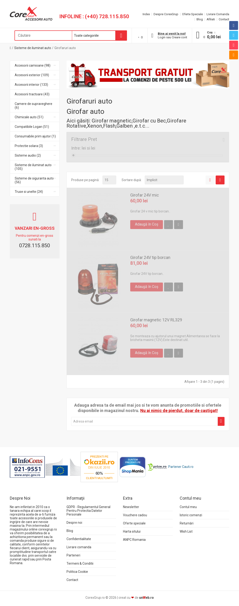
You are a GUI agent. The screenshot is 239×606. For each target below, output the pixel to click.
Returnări (186, 523)
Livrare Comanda (218, 14)
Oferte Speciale (192, 14)
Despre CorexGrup (166, 14)
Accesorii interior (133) (35, 84)
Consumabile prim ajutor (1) (35, 136)
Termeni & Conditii (80, 563)
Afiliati (211, 19)
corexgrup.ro (47, 529)
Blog (200, 19)
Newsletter (131, 507)
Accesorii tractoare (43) (32, 94)
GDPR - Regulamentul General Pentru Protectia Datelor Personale (88, 510)
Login (161, 37)
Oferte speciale (134, 523)
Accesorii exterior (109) (35, 75)
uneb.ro (146, 597)
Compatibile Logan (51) (32, 127)
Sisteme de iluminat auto (32, 48)
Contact (224, 19)
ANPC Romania (134, 539)
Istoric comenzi (191, 515)
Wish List (186, 531)
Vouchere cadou (135, 515)
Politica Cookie (77, 572)
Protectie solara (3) (35, 146)
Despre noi (74, 522)
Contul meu (188, 507)
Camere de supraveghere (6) (33, 105)
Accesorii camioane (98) (35, 65)
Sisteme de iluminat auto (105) (35, 167)
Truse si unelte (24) (35, 192)
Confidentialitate (79, 539)
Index (146, 14)
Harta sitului (132, 531)
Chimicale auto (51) (35, 117)
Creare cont (179, 37)
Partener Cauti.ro (180, 466)
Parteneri (73, 555)
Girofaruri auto (65, 48)
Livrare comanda (79, 547)
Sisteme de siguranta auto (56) (35, 180)
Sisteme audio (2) (35, 155)
